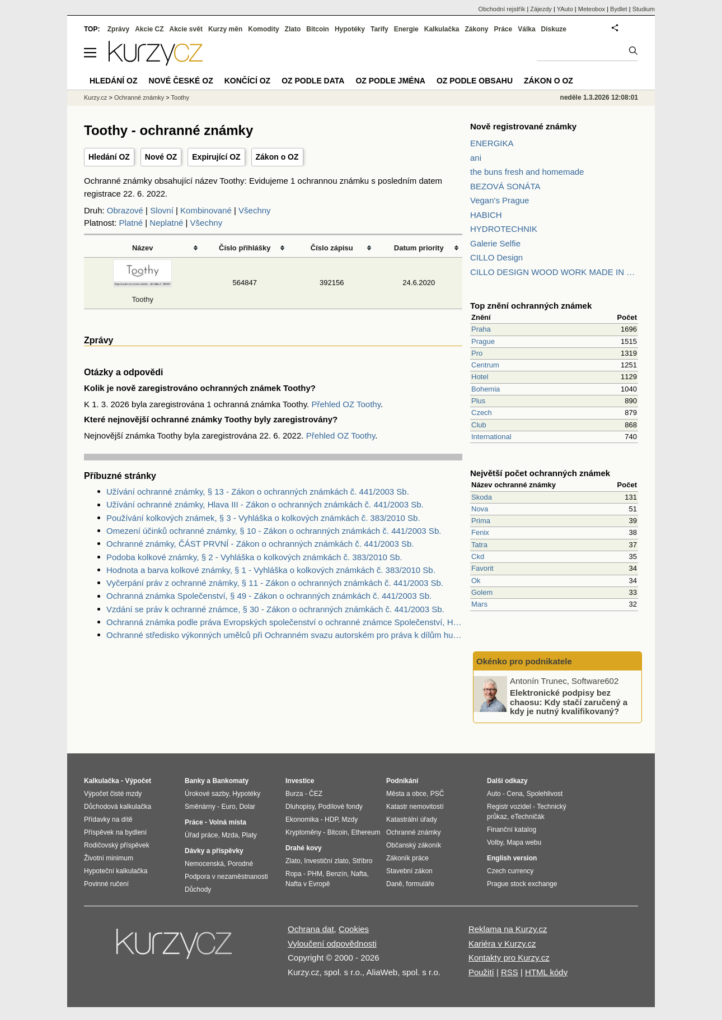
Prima (480, 520)
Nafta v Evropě (307, 884)
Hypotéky (350, 29)
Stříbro (362, 861)
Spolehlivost (545, 794)
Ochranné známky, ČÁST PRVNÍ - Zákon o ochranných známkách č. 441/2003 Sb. (260, 543)
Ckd (477, 556)
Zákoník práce (407, 858)
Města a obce (406, 794)
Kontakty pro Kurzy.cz (509, 957)
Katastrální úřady (411, 819)
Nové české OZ (181, 80)
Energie (406, 29)
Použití (481, 972)
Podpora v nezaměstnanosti (226, 877)
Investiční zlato (326, 861)
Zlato (293, 29)
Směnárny (200, 807)
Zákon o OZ (277, 156)
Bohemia (485, 389)
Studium (643, 9)
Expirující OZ (216, 156)
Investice (299, 781)
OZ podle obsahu (475, 80)
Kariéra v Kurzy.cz (502, 943)
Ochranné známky (139, 97)
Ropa (293, 874)
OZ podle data (313, 80)
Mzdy (350, 819)
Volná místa (227, 822)
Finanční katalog (511, 829)
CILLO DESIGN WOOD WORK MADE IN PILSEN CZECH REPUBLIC (554, 272)
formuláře (420, 884)
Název (142, 248)
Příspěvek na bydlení (115, 832)
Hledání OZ (109, 156)
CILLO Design (496, 257)
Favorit (482, 568)
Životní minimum (108, 858)
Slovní (162, 210)
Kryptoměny (303, 832)
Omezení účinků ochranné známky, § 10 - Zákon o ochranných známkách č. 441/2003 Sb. (273, 530)
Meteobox (591, 9)
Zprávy (118, 29)
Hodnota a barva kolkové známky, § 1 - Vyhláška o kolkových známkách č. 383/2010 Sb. (270, 570)
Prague (483, 341)
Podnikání (402, 781)
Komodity (263, 29)
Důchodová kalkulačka (117, 807)
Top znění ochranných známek (531, 305)
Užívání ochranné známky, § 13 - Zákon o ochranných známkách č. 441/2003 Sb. (257, 491)
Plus (478, 401)
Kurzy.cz (95, 97)
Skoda (481, 497)
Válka (526, 29)
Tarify (379, 29)
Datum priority (419, 248)
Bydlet (618, 9)
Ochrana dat (311, 929)
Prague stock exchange (522, 884)
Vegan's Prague (499, 200)
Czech (481, 412)
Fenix (480, 532)
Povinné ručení (106, 884)
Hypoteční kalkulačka (115, 871)
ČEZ (315, 794)
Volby (495, 842)
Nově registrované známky (523, 126)
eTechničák (528, 817)
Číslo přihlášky (245, 248)
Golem (482, 592)
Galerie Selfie (495, 243)
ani (475, 157)
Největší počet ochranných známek (540, 473)
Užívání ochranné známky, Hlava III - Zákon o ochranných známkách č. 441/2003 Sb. (265, 504)
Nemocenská (204, 864)
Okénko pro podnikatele (524, 661)
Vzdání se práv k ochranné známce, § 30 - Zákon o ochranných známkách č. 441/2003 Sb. (275, 609)
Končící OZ (247, 80)
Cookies (354, 929)
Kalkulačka (442, 29)
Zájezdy (541, 9)
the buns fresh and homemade (527, 171)
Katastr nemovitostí (415, 807)
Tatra (479, 545)
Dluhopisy (300, 807)
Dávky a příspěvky (214, 851)
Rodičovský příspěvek (116, 845)
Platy (249, 835)
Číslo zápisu (332, 248)
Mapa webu (524, 842)
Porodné (240, 864)
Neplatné (166, 222)
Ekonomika (301, 819)
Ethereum (365, 832)
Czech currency (510, 871)
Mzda (230, 835)
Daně (394, 884)
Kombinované (206, 210)
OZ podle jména (390, 80)
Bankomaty (230, 781)
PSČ (437, 794)
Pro (476, 353)
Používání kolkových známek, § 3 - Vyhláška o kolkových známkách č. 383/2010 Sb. (263, 518)
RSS (509, 972)
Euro (228, 807)
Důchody (198, 889)
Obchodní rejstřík (502, 9)
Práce (503, 29)
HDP (331, 819)
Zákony (476, 29)
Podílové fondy (340, 807)
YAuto (565, 9)
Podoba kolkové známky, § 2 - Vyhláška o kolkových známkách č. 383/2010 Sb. (254, 557)
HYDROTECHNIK (503, 229)
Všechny (254, 210)
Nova (479, 509)
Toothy (180, 97)
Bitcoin (317, 29)
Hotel (479, 376)
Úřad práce (201, 835)
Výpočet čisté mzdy (113, 794)
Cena (515, 794)
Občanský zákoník (413, 845)
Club (478, 425)
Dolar (247, 807)
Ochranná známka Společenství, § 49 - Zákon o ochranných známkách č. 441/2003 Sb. (269, 595)
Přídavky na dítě (108, 819)
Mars (479, 604)
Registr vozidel (509, 807)
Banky (195, 781)
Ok (476, 580)
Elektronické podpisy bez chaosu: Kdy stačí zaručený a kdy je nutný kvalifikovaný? (568, 702)
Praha (481, 329)
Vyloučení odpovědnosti (332, 943)
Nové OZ (161, 156)
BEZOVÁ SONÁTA (505, 186)
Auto (494, 794)
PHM (314, 874)
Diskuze (553, 29)
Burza (294, 794)
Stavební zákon (409, 871)
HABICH (486, 215)
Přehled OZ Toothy (346, 404)
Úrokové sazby (206, 794)
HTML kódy (546, 972)
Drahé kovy (303, 848)
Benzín (336, 874)
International (491, 436)
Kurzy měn (225, 29)
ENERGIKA (492, 143)
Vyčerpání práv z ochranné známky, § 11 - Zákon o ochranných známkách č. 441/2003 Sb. (274, 583)
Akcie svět (186, 29)
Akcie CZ (149, 29)
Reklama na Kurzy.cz (507, 929)
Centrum (485, 365)
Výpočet (138, 781)
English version (512, 858)
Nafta (359, 874)
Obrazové (125, 210)
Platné (131, 222)
